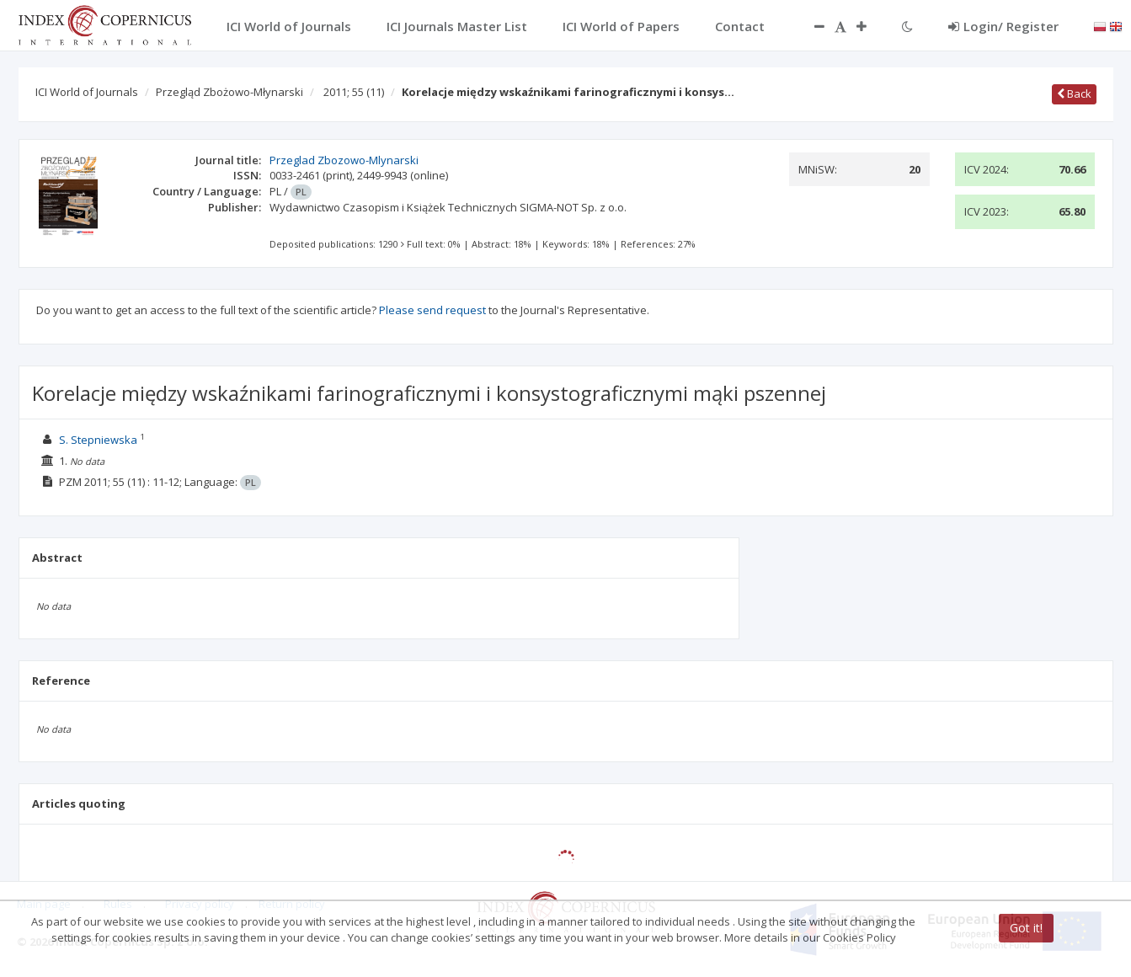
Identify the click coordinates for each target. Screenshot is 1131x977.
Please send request (432, 310)
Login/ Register (1003, 26)
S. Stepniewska (98, 439)
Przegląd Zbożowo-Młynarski (229, 91)
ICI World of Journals (86, 91)
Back (1074, 93)
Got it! (1026, 928)
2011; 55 (353, 91)
